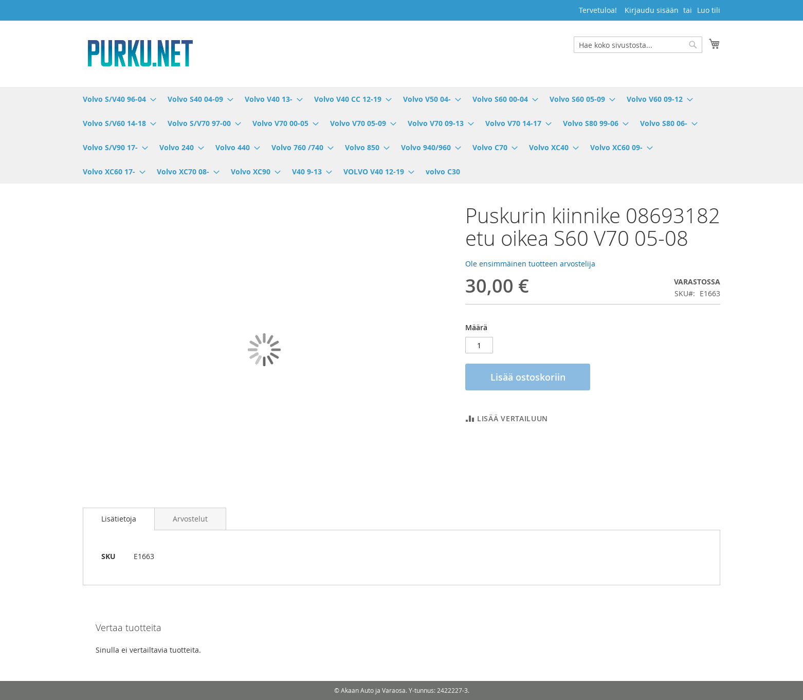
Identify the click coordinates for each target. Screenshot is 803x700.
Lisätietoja (118, 519)
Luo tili (708, 10)
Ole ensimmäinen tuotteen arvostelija (530, 263)
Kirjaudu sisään (652, 10)
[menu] (401, 135)
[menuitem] (116, 99)
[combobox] (638, 45)
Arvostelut (190, 519)
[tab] (119, 519)
